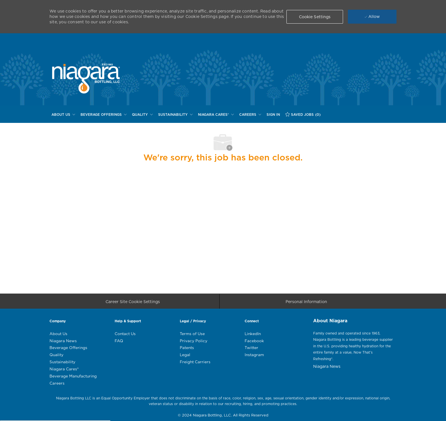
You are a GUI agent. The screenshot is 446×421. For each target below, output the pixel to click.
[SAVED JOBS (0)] (303, 114)
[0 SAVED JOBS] (303, 114)
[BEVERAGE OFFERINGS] (103, 114)
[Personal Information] (306, 303)
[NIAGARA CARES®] (216, 114)
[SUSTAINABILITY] (175, 114)
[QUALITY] (142, 114)
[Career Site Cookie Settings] (133, 303)
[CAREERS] (250, 114)
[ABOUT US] (63, 114)
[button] (314, 17)
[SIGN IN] (273, 114)
